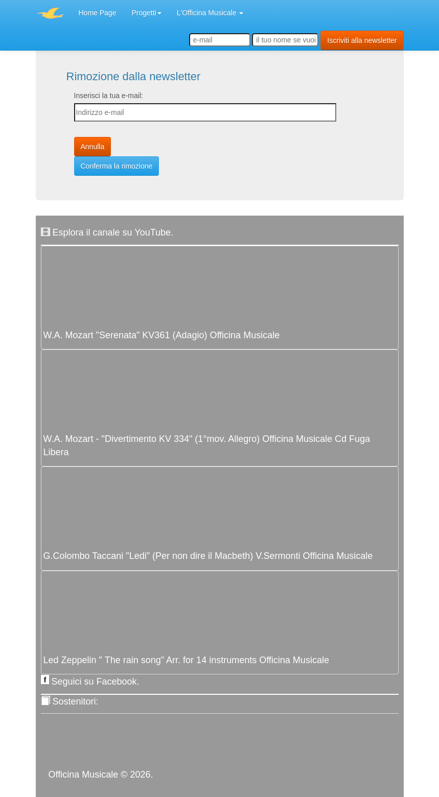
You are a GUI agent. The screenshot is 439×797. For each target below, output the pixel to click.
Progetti (146, 13)
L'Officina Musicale (210, 13)
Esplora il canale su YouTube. (113, 232)
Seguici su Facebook (94, 681)
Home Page (98, 13)
